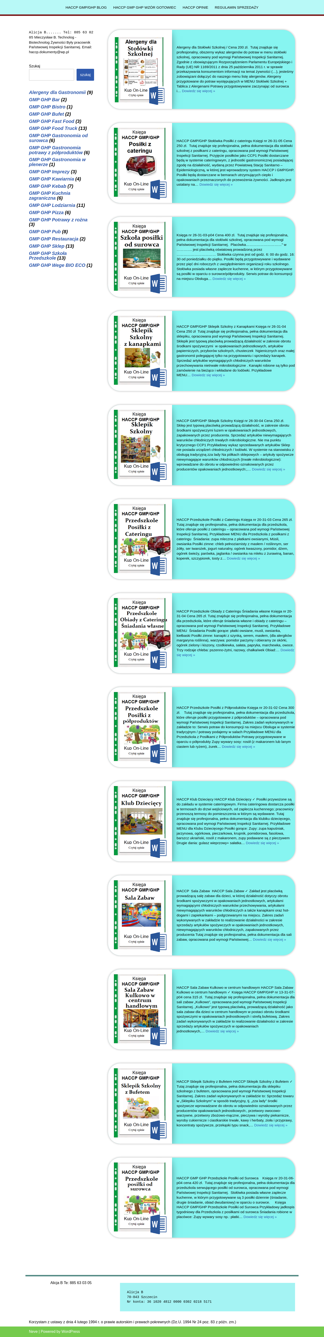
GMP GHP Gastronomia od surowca (58, 138)
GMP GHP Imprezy (49, 171)
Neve (33, 1332)
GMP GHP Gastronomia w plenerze (57, 162)
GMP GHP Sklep (46, 246)
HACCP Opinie (196, 7)
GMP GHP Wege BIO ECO (57, 265)
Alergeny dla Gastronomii (57, 92)
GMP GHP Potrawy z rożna (58, 219)
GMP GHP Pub (45, 231)
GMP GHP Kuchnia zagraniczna (49, 196)
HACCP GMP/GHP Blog (83, 7)
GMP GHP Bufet (46, 114)
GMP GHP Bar (44, 99)
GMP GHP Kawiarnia (51, 178)
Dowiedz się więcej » (239, 91)
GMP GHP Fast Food (51, 121)
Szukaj (34, 66)
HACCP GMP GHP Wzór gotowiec (144, 7)
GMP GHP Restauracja (53, 238)
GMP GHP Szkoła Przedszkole (48, 256)
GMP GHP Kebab (47, 186)
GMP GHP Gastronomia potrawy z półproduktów (56, 150)
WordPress (70, 1332)
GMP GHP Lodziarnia (52, 205)
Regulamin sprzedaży (239, 7)
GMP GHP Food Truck (53, 128)
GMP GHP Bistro (47, 106)
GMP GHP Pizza (46, 212)
